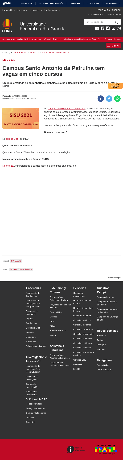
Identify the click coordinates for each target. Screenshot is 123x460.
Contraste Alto (96, 15)
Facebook (101, 335)
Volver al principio (114, 278)
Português (104, 10)
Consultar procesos (82, 347)
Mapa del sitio (114, 15)
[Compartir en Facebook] (101, 98)
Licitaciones (68, 39)
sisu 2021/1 (16, 261)
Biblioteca (28, 39)
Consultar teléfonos (82, 320)
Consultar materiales (82, 338)
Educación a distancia (36, 346)
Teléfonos (57, 39)
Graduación (31, 323)
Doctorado (31, 337)
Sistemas (38, 39)
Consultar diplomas (82, 325)
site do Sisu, (12, 138)
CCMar (53, 326)
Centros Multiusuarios (36, 413)
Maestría (30, 332)
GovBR (7, 3)
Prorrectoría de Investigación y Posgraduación (33, 303)
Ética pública (97, 39)
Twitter (100, 340)
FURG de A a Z (104, 369)
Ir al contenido (8, 10)
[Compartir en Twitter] (109, 98)
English (116, 10)
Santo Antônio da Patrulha (21, 269)
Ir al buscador (36, 10)
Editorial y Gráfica (58, 330)
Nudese (53, 335)
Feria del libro (56, 312)
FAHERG (77, 364)
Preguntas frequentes (114, 39)
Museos (53, 317)
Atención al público (82, 39)
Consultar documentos (83, 334)
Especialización (33, 328)
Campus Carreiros (105, 297)
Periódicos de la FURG (36, 399)
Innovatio (30, 417)
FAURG (77, 369)
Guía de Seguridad (82, 315)
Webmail (47, 39)
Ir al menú (22, 10)
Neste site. (8, 165)
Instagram (101, 344)
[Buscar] (115, 22)
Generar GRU (79, 360)
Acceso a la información (51, 3)
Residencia (31, 341)
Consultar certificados (83, 329)
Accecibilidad (103, 365)
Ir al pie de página (52, 10)
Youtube (100, 349)
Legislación (93, 3)
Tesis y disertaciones (35, 408)
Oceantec (30, 422)
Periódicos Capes (34, 404)
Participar (75, 3)
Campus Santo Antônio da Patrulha (66, 108)
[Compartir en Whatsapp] (117, 98)
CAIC (52, 321)
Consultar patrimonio (83, 343)
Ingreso (29, 318)
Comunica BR (26, 3)
